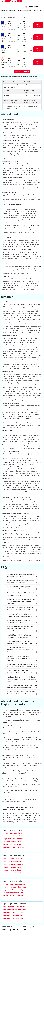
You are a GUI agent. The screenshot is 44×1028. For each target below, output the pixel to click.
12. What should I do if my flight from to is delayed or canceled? (22, 650)
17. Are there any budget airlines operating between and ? (22, 687)
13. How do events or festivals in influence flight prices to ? (22, 658)
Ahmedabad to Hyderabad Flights (14, 910)
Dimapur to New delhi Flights (12, 859)
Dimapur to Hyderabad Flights (13, 861)
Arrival (19, 17)
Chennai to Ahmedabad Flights (13, 896)
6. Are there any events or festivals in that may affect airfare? (22, 609)
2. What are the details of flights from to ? (22, 581)
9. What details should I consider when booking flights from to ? (22, 629)
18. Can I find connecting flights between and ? (22, 693)
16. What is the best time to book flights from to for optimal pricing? (22, 679)
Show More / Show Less (22, 71)
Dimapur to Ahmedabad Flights (13, 873)
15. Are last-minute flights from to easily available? (22, 672)
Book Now (38, 25)
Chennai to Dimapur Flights (12, 844)
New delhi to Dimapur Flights (12, 833)
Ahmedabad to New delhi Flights (14, 907)
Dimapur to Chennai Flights (12, 870)
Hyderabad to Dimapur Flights (13, 836)
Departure (11, 17)
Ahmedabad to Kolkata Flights (13, 915)
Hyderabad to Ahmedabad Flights (14, 887)
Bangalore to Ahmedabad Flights (14, 890)
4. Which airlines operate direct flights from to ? (22, 594)
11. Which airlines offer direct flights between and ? (22, 642)
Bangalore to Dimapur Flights (13, 839)
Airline (3, 17)
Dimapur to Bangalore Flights (13, 864)
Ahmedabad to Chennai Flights (13, 918)
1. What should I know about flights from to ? (22, 575)
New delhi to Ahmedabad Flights (14, 884)
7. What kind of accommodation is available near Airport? (22, 615)
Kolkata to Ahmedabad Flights (13, 893)
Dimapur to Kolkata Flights (12, 867)
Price (24, 17)
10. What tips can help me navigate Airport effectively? (22, 636)
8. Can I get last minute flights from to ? (22, 621)
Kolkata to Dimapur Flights (12, 842)
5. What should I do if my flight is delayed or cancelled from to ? (22, 601)
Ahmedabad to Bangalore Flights (14, 912)
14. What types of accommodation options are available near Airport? (22, 666)
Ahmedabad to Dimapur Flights (13, 847)
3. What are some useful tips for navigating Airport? (22, 588)
